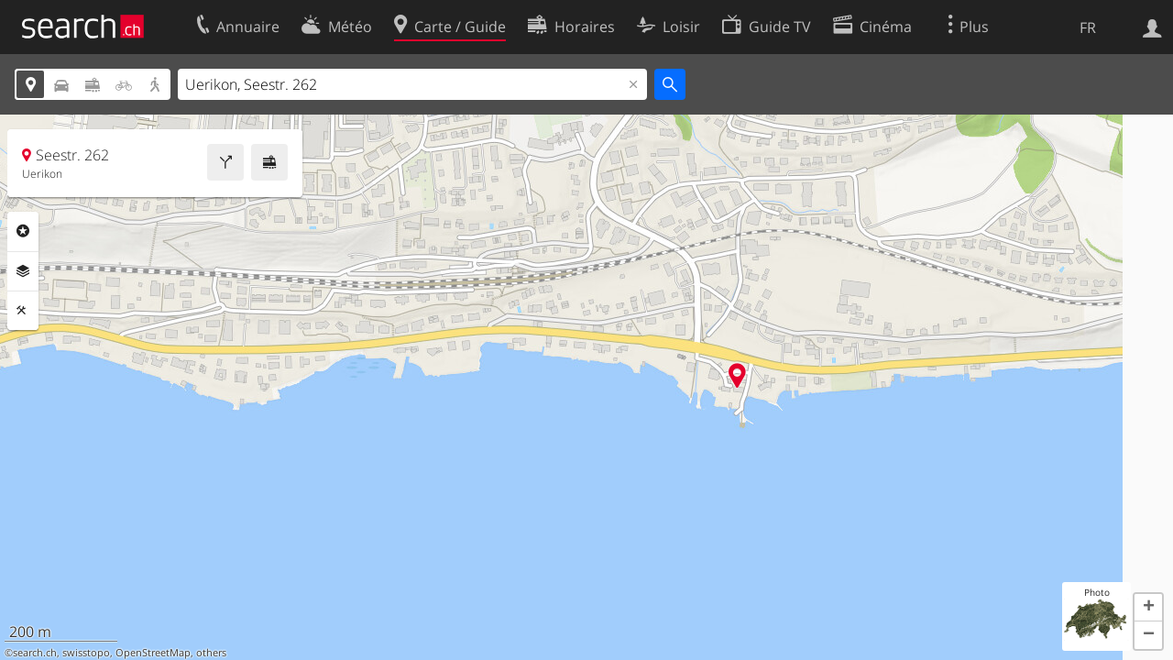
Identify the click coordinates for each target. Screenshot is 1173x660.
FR (1088, 27)
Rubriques (22, 231)
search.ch (35, 652)
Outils (22, 311)
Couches (22, 271)
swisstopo (86, 652)
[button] (1148, 608)
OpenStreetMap (153, 652)
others (211, 652)
